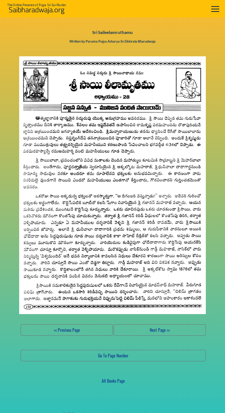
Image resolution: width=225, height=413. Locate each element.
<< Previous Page (67, 330)
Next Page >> (160, 330)
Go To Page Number (113, 355)
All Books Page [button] (113, 381)
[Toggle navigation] (215, 9)
